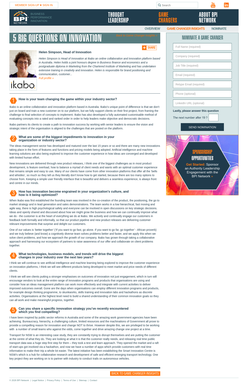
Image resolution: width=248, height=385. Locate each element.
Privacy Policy (53, 380)
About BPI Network (208, 17)
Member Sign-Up (27, 5)
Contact (93, 380)
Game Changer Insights (186, 28)
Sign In (48, 5)
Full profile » (46, 78)
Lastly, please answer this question (196, 110)
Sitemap (83, 380)
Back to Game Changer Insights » (136, 35)
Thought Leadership (118, 17)
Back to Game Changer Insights (135, 373)
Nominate (219, 28)
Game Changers (168, 17)
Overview (153, 28)
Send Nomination (202, 127)
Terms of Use (69, 380)
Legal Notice (38, 380)
